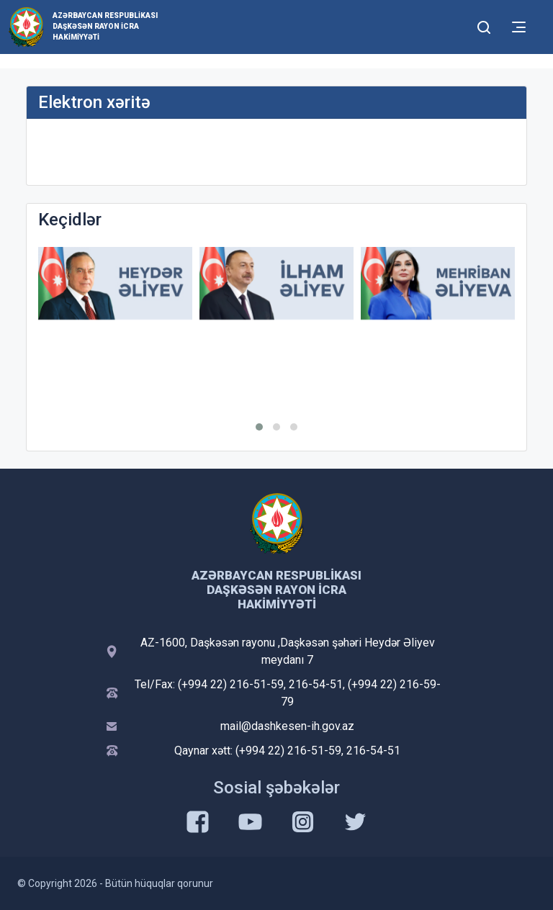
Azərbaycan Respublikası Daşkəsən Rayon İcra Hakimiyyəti (105, 26)
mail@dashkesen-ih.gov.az (287, 726)
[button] (259, 427)
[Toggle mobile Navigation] (518, 27)
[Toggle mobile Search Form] (484, 25)
